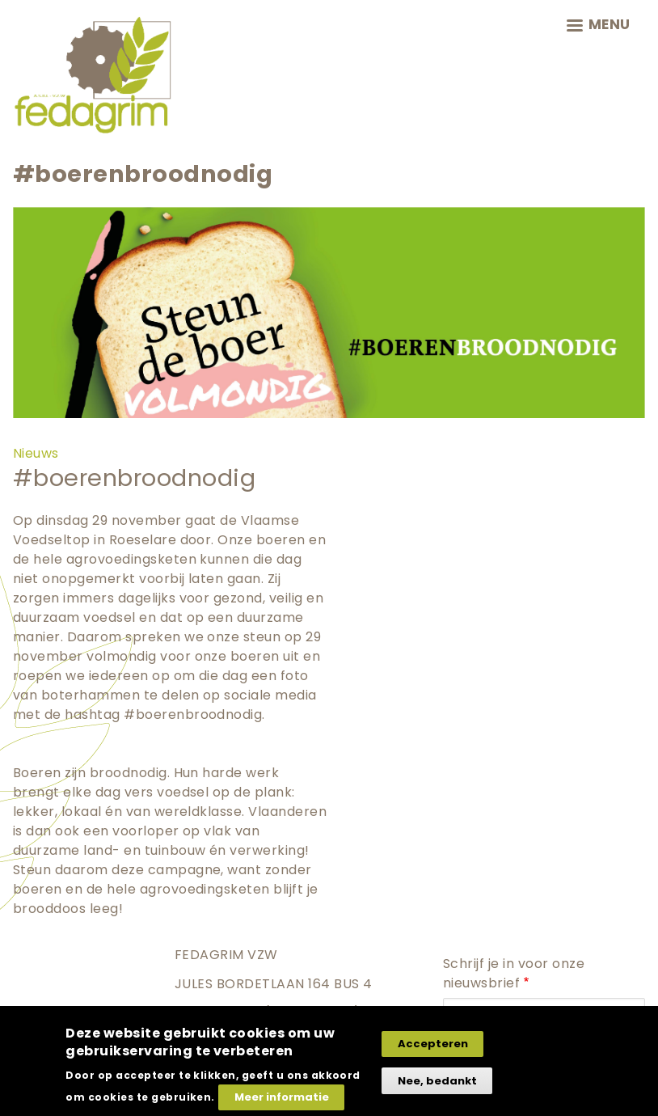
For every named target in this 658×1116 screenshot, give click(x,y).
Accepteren (433, 1043)
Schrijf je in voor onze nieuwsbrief (513, 973)
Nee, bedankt (437, 1081)
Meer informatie (281, 1097)
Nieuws (36, 453)
